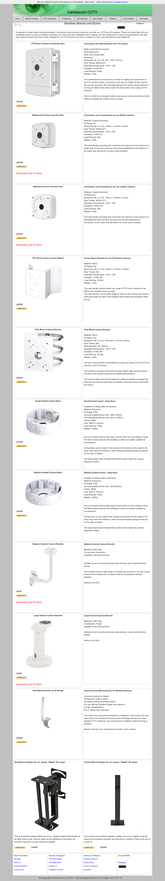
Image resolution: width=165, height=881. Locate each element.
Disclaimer (87, 870)
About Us (17, 862)
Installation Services (56, 870)
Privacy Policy (89, 862)
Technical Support (55, 859)
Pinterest (140, 23)
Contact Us (53, 866)
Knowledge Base (55, 862)
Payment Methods (20, 866)
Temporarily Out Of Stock (29, 173)
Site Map (17, 859)
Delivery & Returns (90, 859)
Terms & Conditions (91, 866)
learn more (89, 2)
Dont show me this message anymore (112, 2)
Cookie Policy (19, 870)
